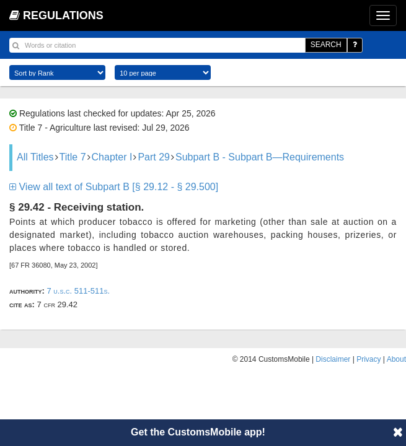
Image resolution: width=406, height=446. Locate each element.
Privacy (368, 359)
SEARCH (326, 44)
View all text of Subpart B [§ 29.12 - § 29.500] (113, 186)
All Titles (35, 157)
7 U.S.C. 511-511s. (78, 290)
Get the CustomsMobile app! (198, 432)
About (396, 359)
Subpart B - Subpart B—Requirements (259, 157)
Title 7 (73, 157)
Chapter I (112, 157)
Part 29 (154, 157)
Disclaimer (333, 359)
